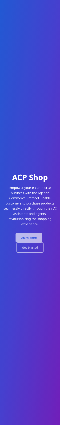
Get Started (30, 248)
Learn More (29, 238)
